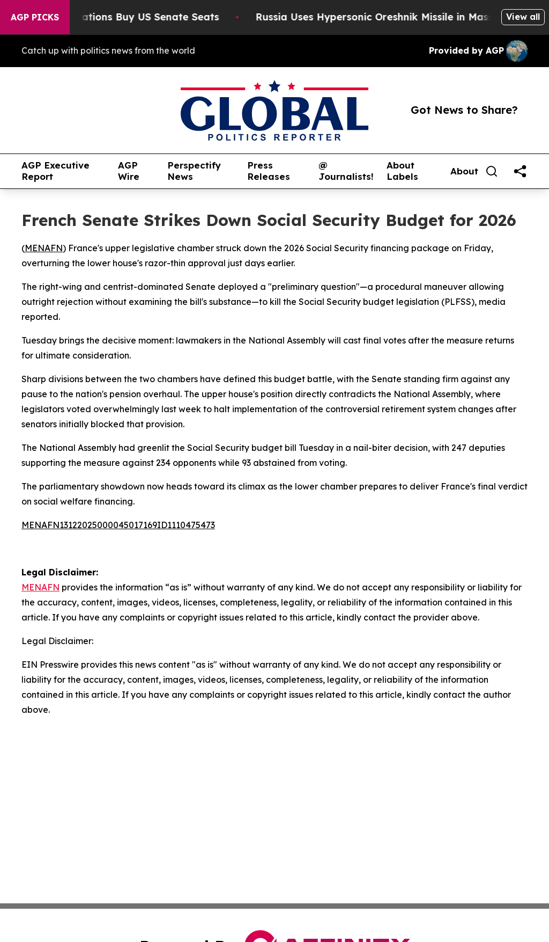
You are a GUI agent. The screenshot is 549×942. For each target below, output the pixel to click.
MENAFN (44, 248)
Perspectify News (194, 171)
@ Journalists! (346, 171)
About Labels (402, 171)
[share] (520, 171)
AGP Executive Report (55, 171)
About (464, 171)
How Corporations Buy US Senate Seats (127, 17)
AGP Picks (35, 17)
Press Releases (268, 171)
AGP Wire (128, 171)
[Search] (492, 171)
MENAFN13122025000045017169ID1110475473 (118, 525)
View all (523, 16)
